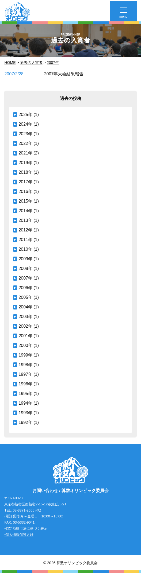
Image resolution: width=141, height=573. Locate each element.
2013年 (25, 220)
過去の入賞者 (31, 62)
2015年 (25, 201)
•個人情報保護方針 (18, 535)
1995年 (25, 393)
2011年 (25, 239)
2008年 (25, 268)
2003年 (25, 316)
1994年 (25, 403)
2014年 (25, 210)
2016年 (25, 191)
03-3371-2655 (24, 510)
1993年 (25, 413)
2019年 (25, 162)
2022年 (25, 143)
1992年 (25, 422)
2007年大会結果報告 (64, 74)
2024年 (25, 124)
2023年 (25, 133)
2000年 (25, 345)
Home (10, 62)
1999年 (25, 355)
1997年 (25, 374)
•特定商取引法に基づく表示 (25, 528)
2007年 (53, 62)
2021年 (25, 153)
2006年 (25, 287)
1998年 (25, 364)
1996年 (25, 384)
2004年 (25, 307)
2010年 (25, 249)
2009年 (25, 259)
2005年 (25, 297)
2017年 (25, 182)
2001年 (25, 336)
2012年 (25, 230)
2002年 (25, 326)
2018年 (25, 172)
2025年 (25, 114)
